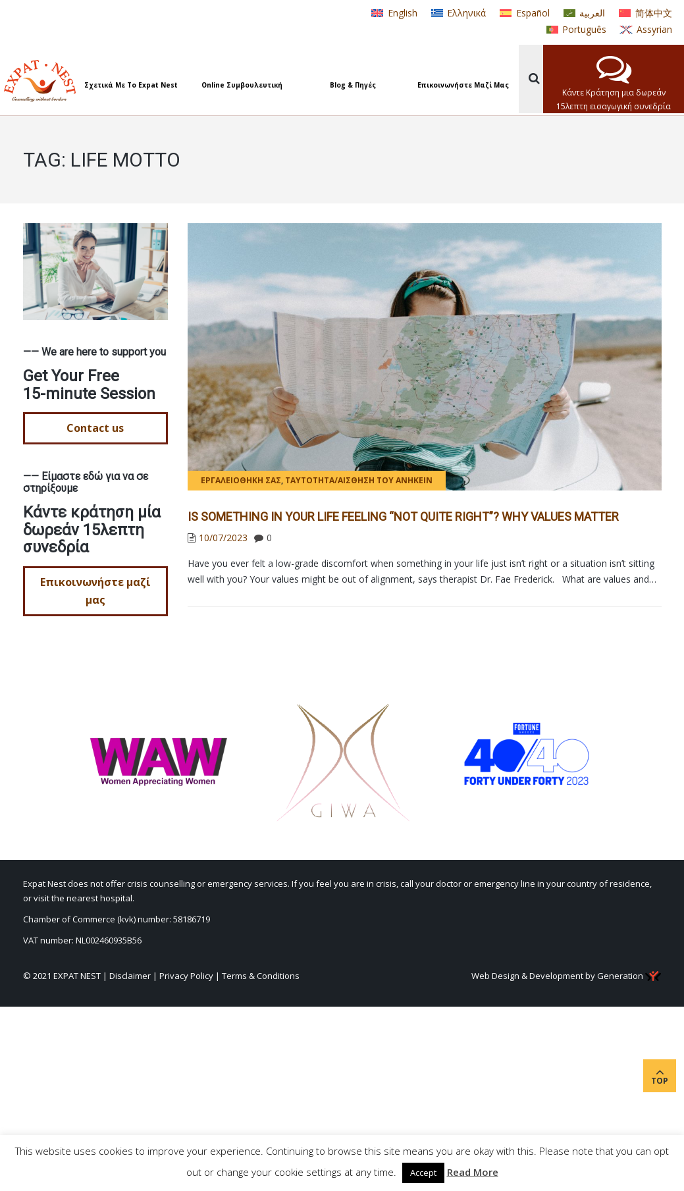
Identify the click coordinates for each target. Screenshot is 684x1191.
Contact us (95, 428)
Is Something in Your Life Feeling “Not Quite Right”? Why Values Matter (403, 516)
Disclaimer (130, 976)
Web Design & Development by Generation (566, 976)
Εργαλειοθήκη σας (241, 480)
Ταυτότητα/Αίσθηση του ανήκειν (359, 480)
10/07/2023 (223, 537)
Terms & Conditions (261, 976)
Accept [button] (423, 1172)
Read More (472, 1171)
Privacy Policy (186, 976)
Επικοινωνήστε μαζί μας (95, 591)
